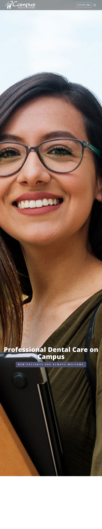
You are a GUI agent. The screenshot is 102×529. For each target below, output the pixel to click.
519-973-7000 (84, 5)
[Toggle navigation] (95, 5)
